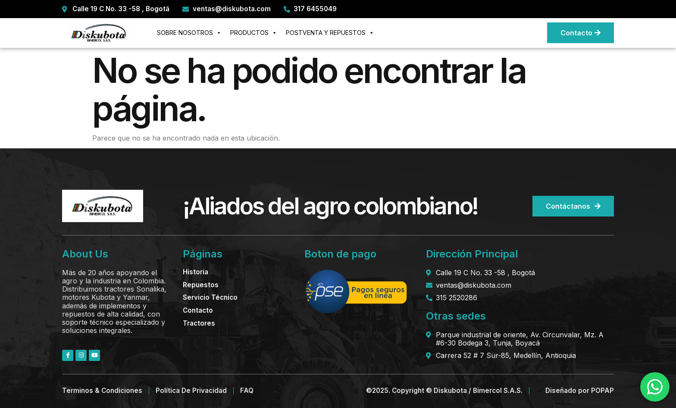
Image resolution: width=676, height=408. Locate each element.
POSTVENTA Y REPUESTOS (330, 32)
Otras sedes (456, 316)
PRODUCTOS (253, 32)
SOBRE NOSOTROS (189, 32)
